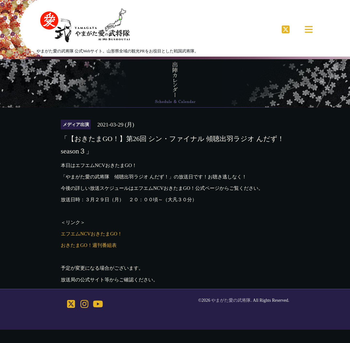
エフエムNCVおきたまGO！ (91, 233)
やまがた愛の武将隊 (231, 300)
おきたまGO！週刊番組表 (89, 245)
